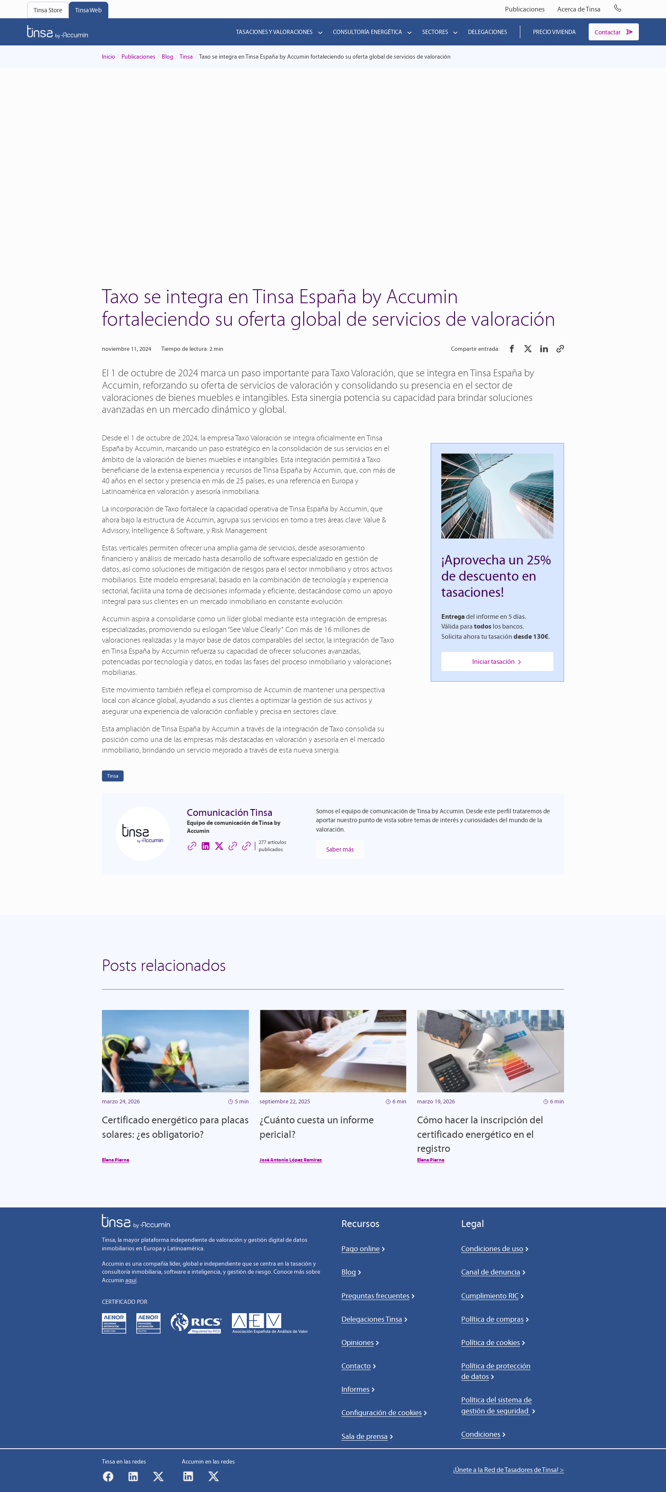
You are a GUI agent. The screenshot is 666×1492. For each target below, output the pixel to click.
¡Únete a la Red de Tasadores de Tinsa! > (508, 1471)
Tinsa (186, 57)
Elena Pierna (115, 1160)
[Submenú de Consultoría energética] (407, 32)
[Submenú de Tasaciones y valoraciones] (318, 32)
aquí (130, 1281)
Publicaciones (138, 57)
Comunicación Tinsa (230, 813)
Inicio (108, 57)
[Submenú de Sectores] (453, 32)
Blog (167, 57)
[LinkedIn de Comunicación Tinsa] (205, 846)
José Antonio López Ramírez (291, 1160)
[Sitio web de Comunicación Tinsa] (192, 846)
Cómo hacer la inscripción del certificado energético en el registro (480, 1134)
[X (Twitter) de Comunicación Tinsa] (219, 846)
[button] (512, 349)
